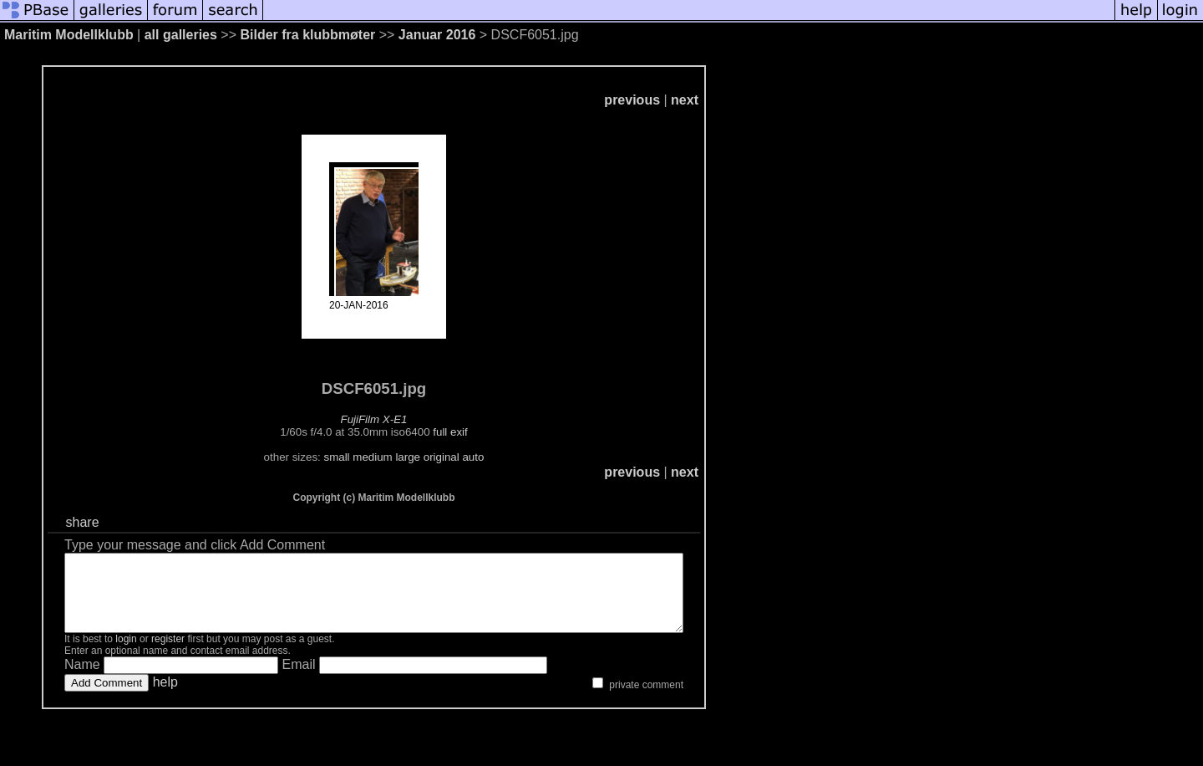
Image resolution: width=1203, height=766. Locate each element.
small (374, 457)
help (165, 697)
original (479, 457)
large (445, 457)
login (125, 654)
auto (510, 457)
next (760, 100)
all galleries (181, 35)
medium (409, 457)
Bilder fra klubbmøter (307, 35)
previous (707, 100)
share (84, 522)
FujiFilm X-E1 (411, 419)
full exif (487, 432)
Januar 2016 (437, 35)
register (168, 654)
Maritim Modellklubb (69, 35)
